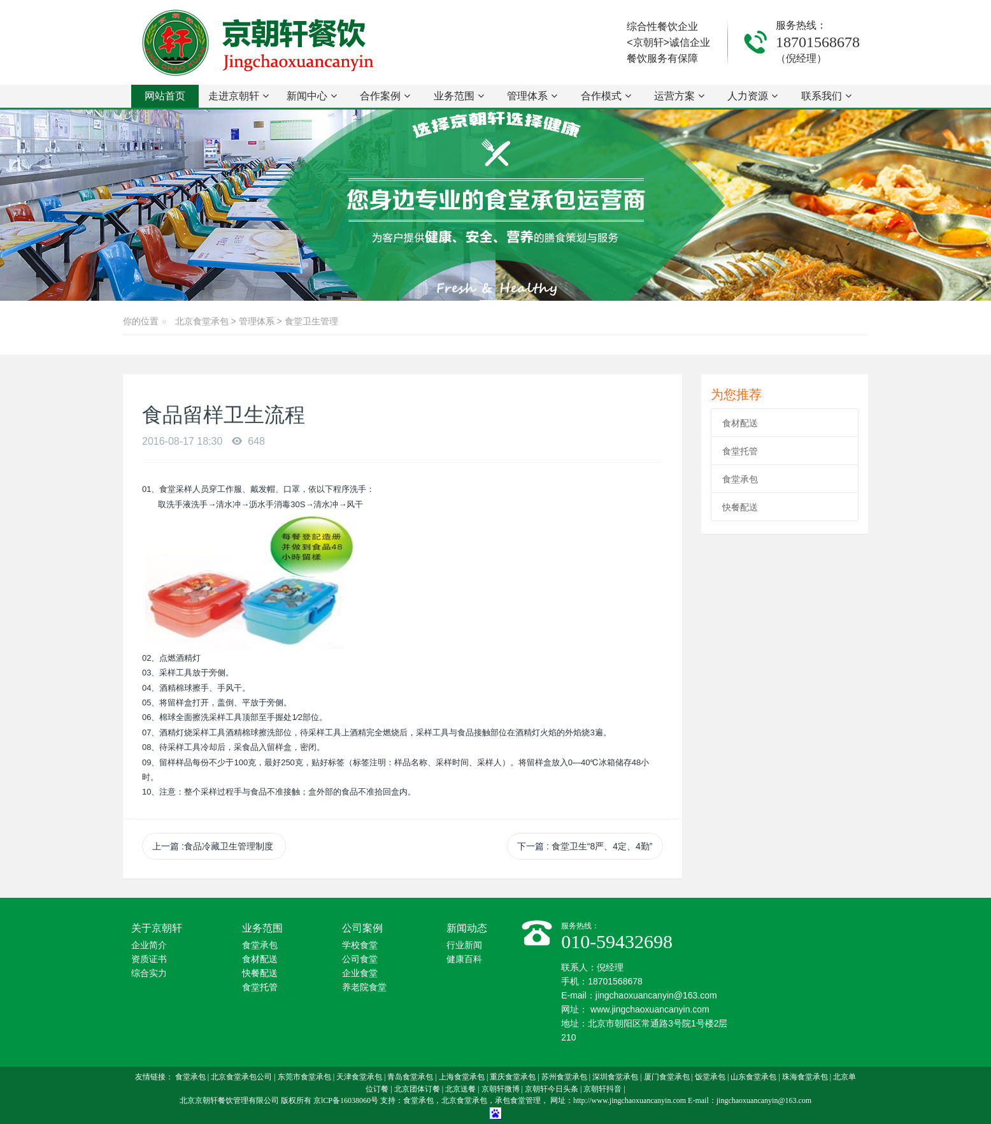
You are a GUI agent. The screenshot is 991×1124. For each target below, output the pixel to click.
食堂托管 (740, 451)
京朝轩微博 (500, 1088)
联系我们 (826, 95)
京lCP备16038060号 (345, 1100)
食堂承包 (740, 479)
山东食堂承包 (753, 1076)
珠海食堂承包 (805, 1076)
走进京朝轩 (238, 95)
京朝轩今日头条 (551, 1088)
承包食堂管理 (518, 1100)
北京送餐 (460, 1088)
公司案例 (362, 928)
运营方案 (679, 95)
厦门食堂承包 (667, 1076)
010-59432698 (617, 941)
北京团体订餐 (417, 1088)
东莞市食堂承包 (304, 1076)
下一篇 (584, 846)
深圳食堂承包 (615, 1076)
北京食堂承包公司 (241, 1076)
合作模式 (606, 95)
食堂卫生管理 (311, 321)
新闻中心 (312, 95)
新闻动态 (466, 928)
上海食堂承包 (462, 1076)
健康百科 (464, 959)
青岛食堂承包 (410, 1076)
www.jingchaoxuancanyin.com (649, 1009)
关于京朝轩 (156, 928)
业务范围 (459, 95)
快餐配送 (740, 507)
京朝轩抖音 (602, 1088)
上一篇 (214, 846)
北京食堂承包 (202, 321)
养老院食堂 (364, 987)
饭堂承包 (710, 1076)
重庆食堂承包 (513, 1076)
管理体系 (532, 95)
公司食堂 (360, 959)
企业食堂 (360, 973)
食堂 (167, 489)
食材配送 (740, 423)
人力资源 (752, 95)
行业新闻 (464, 945)
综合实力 (149, 973)
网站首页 (165, 95)
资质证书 (149, 959)
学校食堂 (360, 945)
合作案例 (385, 95)
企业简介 (149, 945)
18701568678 (818, 42)
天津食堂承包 (359, 1076)
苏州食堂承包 (564, 1076)
